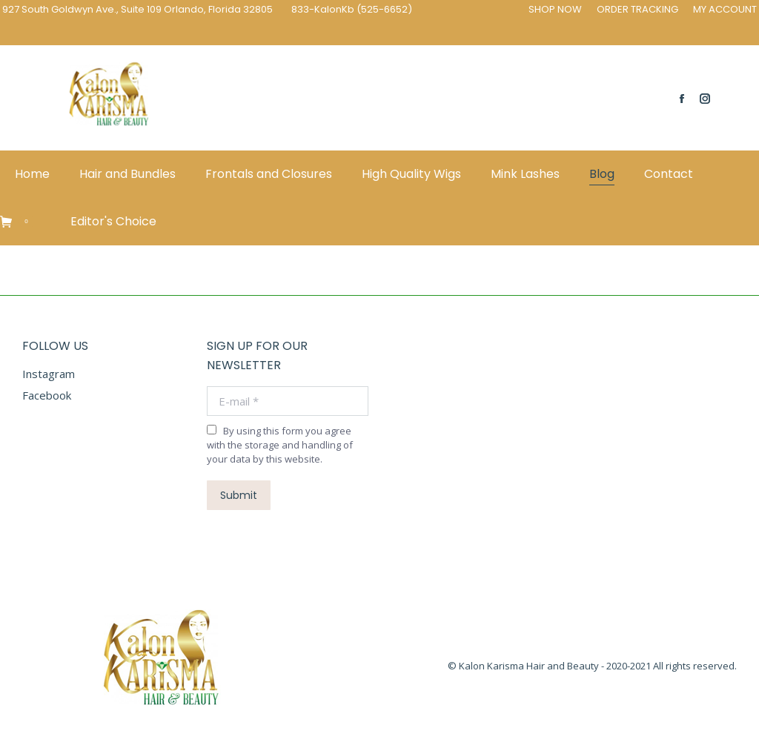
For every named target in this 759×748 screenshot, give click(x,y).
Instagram (48, 373)
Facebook (46, 395)
